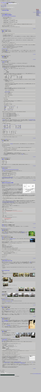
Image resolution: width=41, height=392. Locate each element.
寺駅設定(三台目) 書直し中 (8, 14)
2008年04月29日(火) (2, 13)
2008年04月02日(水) (2, 343)
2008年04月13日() (2, 247)
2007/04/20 (4, 237)
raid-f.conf (9, 94)
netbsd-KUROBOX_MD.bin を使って (18, 377)
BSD (2, 248)
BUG (3, 283)
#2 (1, 236)
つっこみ (34, 12)
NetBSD (3, 10)
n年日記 (6, 13)
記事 (2, 191)
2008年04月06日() (2, 319)
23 (3, 6)
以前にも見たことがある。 (7, 377)
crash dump (37, 14)
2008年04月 (3, 2)
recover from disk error (38, 15)
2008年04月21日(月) (2, 165)
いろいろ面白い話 (6, 333)
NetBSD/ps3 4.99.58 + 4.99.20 (8, 273)
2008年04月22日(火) (2, 146)
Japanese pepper (22, 243)
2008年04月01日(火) (2, 351)
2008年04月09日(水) (2, 311)
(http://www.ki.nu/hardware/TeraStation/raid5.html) (7, 186)
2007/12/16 (9, 322)
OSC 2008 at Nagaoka (7, 283)
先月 (1, 2)
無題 (2, 241)
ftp (32, 377)
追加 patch (4, 178)
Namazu (7, 2)
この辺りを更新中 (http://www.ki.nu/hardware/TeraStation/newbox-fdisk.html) (10, 177)
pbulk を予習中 (7, 10)
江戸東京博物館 (8, 338)
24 (4, 6)
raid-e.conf (6, 94)
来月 (5, 2)
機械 (2, 32)
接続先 (6, 51)
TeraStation (3, 125)
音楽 (2, 236)
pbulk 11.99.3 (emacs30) (39, 13)
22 (2, 6)
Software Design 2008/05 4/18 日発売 (8, 191)
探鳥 (2, 320)
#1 (1, 10)
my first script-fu (38, 10)
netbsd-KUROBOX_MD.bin (32, 125)
